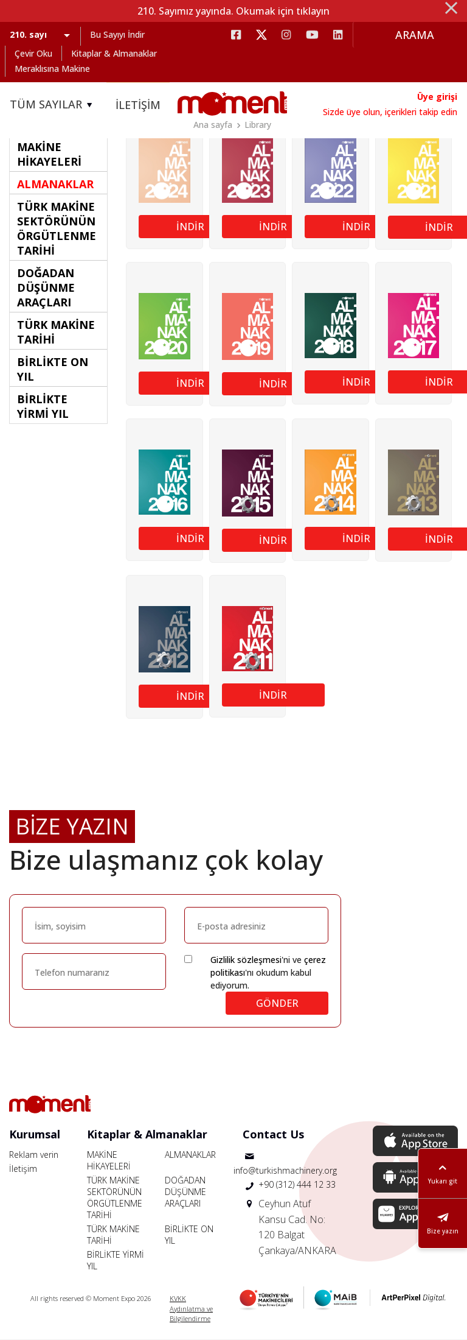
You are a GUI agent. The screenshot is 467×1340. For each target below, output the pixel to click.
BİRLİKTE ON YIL (189, 1234)
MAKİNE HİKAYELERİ (109, 1160)
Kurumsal (34, 1134)
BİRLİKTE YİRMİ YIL (115, 1260)
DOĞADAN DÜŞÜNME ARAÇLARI (185, 1191)
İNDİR (190, 226)
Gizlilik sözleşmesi (246, 959)
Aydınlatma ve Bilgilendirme (191, 1314)
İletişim (23, 1168)
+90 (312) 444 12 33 (297, 1184)
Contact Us (273, 1134)
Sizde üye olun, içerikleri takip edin (390, 112)
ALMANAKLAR (190, 1154)
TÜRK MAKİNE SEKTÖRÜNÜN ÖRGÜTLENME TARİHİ (114, 1197)
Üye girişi (437, 96)
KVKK (178, 1298)
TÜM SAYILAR (53, 105)
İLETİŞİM (138, 104)
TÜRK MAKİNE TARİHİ (113, 1234)
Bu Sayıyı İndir (117, 34)
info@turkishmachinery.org (285, 1170)
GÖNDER (277, 1003)
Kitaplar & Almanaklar (114, 53)
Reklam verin (33, 1154)
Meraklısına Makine (52, 68)
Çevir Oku (33, 53)
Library (257, 124)
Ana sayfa (212, 124)
